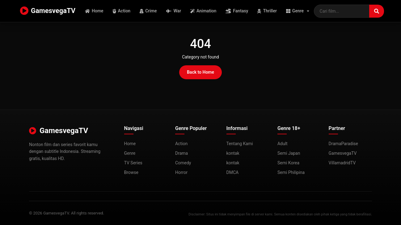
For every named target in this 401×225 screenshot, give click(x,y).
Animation (204, 10)
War (173, 10)
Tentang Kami (239, 143)
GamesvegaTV (47, 11)
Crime (148, 10)
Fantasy (237, 10)
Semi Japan (288, 153)
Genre (295, 10)
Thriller (267, 10)
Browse (131, 172)
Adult (282, 143)
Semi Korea (288, 162)
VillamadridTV (342, 162)
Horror (181, 172)
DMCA (232, 172)
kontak (232, 153)
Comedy (183, 162)
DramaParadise (343, 143)
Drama (181, 153)
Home (94, 10)
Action (122, 10)
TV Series (133, 162)
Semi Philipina (291, 172)
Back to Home (200, 72)
